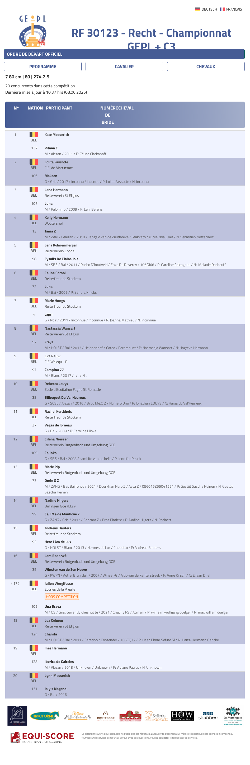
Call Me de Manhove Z (62, 514)
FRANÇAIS (234, 9)
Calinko (51, 453)
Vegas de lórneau (59, 425)
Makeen (51, 176)
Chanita (51, 634)
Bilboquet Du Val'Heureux (66, 397)
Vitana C (52, 148)
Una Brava (53, 606)
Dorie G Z (52, 480)
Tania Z (50, 231)
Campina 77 (55, 370)
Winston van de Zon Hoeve (66, 569)
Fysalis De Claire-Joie (62, 259)
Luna (49, 203)
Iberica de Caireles (60, 661)
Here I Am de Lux (58, 542)
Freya (49, 342)
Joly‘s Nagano (56, 689)
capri (49, 314)
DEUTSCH (209, 9)
